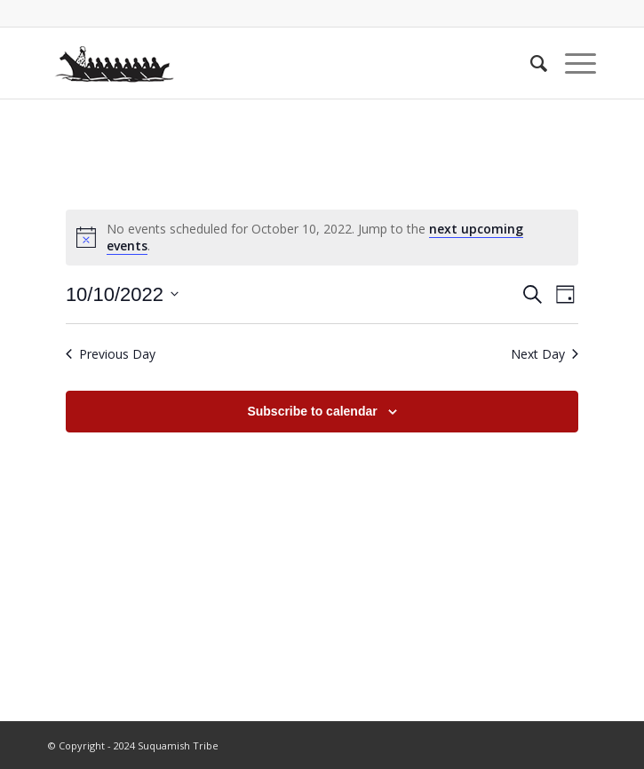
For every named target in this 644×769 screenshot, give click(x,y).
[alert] (322, 238)
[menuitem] (530, 63)
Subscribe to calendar (312, 411)
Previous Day (110, 353)
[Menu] (571, 63)
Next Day (544, 353)
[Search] (530, 63)
